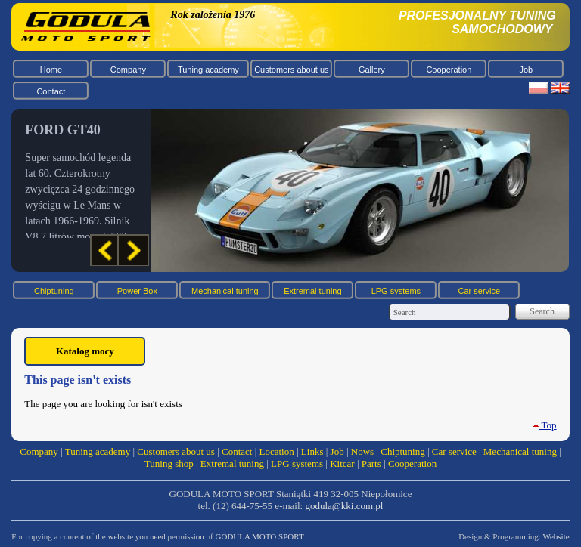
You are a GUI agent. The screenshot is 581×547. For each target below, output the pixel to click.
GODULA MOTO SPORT (260, 536)
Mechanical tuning (225, 290)
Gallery (372, 69)
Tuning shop (169, 463)
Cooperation (448, 69)
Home (51, 69)
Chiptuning (54, 290)
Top (545, 425)
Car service (479, 290)
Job (526, 69)
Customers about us (291, 69)
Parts (371, 463)
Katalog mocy (85, 351)
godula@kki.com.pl (344, 505)
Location (276, 451)
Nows (362, 451)
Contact (50, 91)
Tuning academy (208, 69)
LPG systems (396, 290)
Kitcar (342, 463)
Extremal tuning (312, 290)
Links (312, 451)
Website (555, 536)
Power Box (137, 290)
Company (128, 69)
